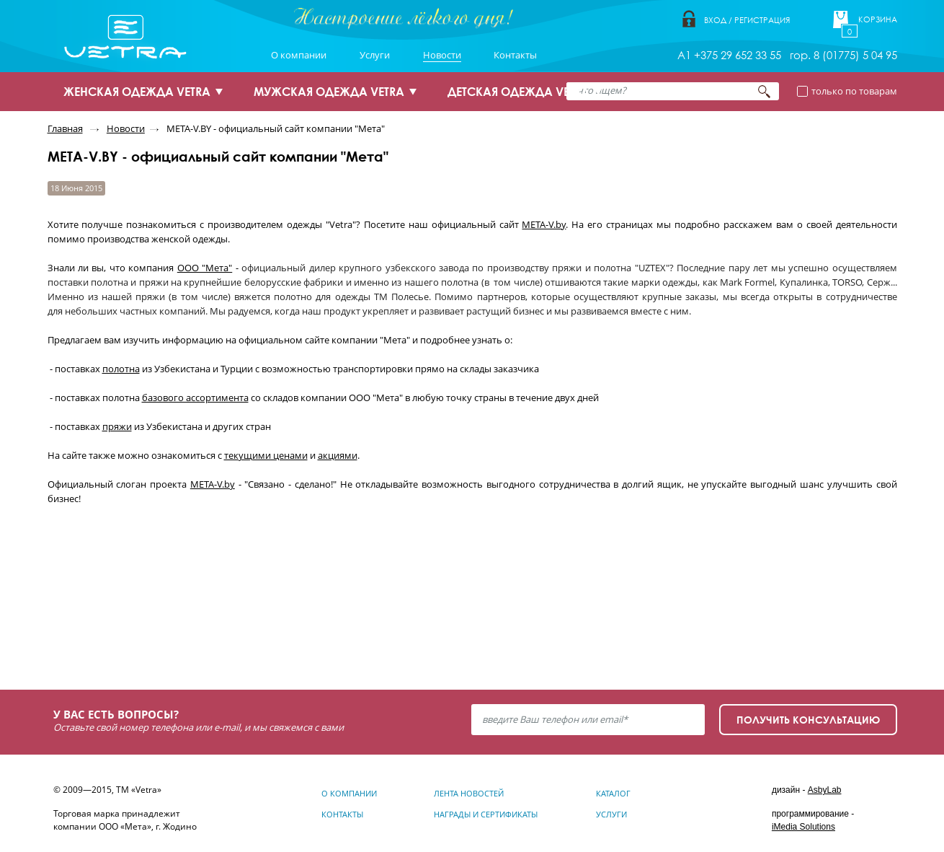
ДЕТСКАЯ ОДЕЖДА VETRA (518, 91)
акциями (337, 455)
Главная (65, 128)
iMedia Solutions (803, 827)
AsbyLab (825, 790)
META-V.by (544, 224)
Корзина (877, 19)
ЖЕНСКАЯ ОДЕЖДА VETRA (136, 91)
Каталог (613, 793)
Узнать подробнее (144, 621)
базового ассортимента (195, 397)
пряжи (117, 426)
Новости (442, 54)
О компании (298, 54)
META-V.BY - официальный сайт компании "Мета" (275, 128)
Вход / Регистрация (747, 20)
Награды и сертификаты (486, 814)
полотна (121, 368)
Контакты (515, 54)
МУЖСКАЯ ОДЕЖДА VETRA (329, 91)
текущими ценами (266, 455)
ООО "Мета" (204, 267)
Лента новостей (469, 793)
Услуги (375, 54)
